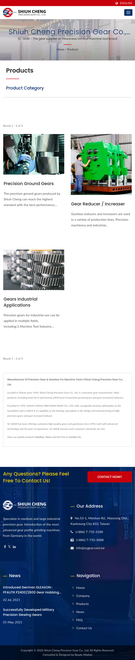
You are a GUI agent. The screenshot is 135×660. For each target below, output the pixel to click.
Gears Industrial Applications (21, 302)
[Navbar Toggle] (128, 12)
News (80, 612)
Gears (48, 436)
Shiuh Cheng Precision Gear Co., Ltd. (66, 650)
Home (60, 49)
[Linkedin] (14, 546)
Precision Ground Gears (29, 183)
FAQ (79, 620)
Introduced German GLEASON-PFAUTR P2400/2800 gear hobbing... (32, 590)
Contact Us (75, 436)
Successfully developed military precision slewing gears (28, 612)
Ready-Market (83, 654)
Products (72, 49)
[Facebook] (5, 546)
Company (83, 596)
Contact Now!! (109, 477)
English (126, 3)
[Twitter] (9, 546)
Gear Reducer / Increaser (98, 204)
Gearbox (39, 436)
